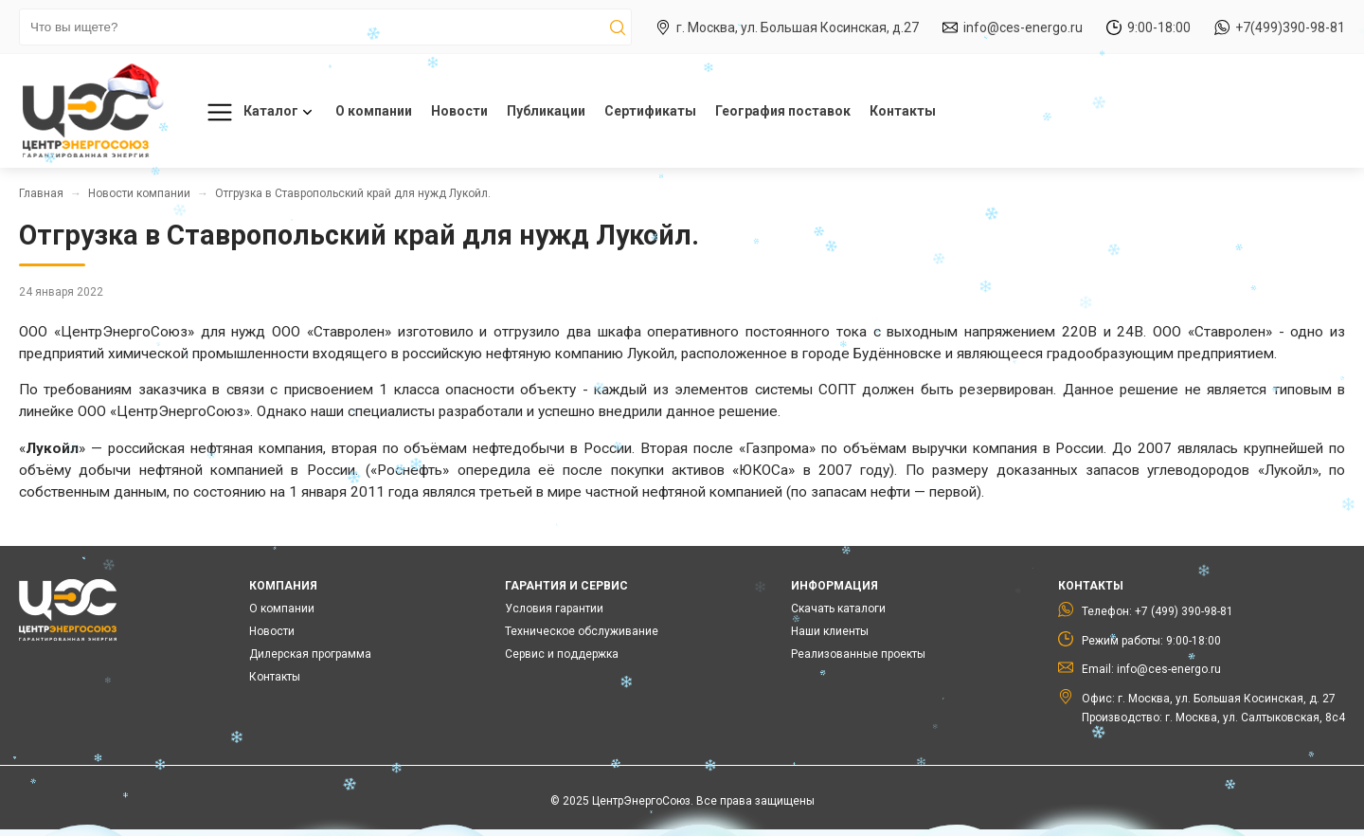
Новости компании (139, 193)
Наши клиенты (830, 631)
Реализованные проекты (858, 654)
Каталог (256, 112)
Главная (41, 193)
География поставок (783, 110)
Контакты (903, 110)
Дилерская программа (310, 654)
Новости (459, 110)
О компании (373, 110)
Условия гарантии (554, 608)
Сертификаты (650, 110)
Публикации (546, 110)
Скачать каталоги (838, 608)
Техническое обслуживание (581, 631)
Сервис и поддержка (562, 654)
